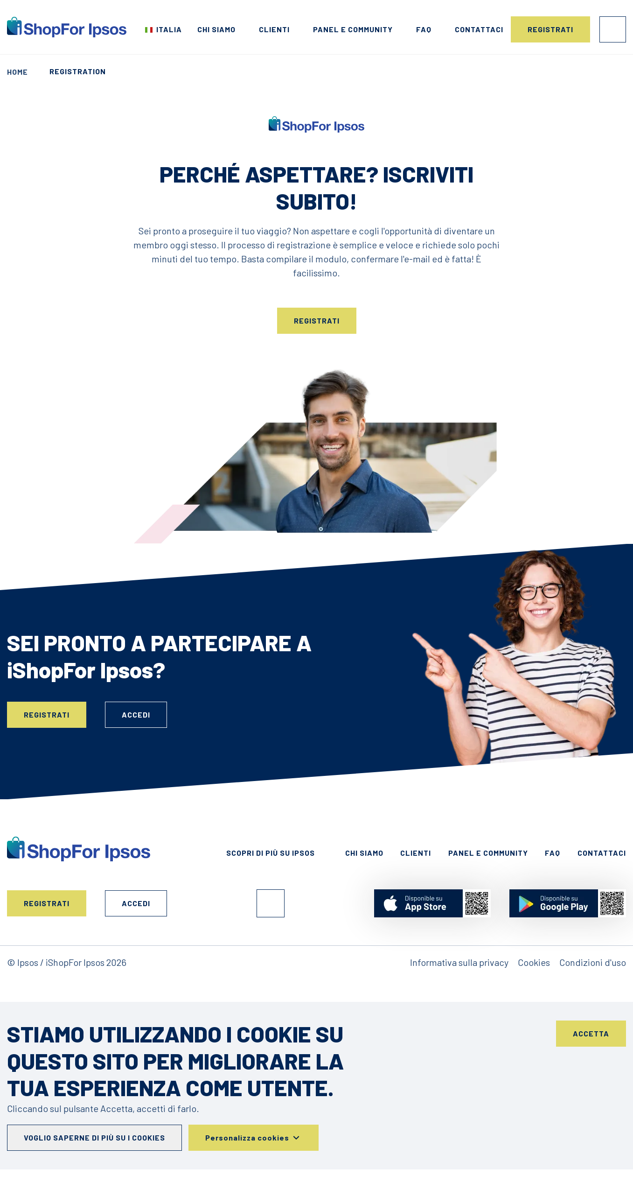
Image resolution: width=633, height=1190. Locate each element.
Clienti (274, 29)
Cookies (534, 962)
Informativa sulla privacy (459, 962)
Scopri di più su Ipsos (270, 852)
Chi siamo (216, 29)
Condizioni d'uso (592, 962)
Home (17, 71)
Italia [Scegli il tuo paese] (169, 29)
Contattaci (479, 29)
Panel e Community (353, 29)
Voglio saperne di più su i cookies (94, 1137)
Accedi (612, 29)
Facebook (271, 903)
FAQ (423, 29)
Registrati (550, 29)
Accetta (591, 1033)
